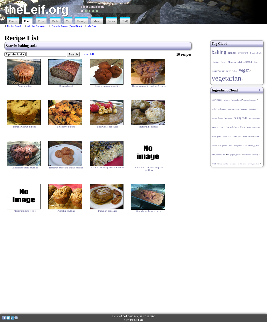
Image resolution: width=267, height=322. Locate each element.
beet (230, 145)
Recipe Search (14, 26)
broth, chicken (253, 164)
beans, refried (248, 137)
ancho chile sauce (249, 100)
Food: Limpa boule (92, 6)
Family (81, 21)
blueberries (247, 155)
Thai (235, 71)
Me (68, 21)
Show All (87, 54)
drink (259, 53)
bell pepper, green (251, 145)
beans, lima (227, 137)
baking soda (240, 117)
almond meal (237, 100)
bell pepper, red (218, 154)
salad (240, 62)
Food (27, 21)
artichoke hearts (233, 109)
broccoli (233, 164)
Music (97, 21)
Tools (55, 21)
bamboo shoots (254, 118)
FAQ (125, 21)
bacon (214, 118)
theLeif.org (36, 9)
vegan (244, 70)
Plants (12, 21)
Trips (41, 21)
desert (252, 53)
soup (221, 70)
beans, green (216, 136)
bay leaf (229, 127)
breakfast (243, 53)
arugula (244, 109)
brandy (255, 155)
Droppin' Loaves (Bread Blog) (67, 26)
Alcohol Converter (36, 26)
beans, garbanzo (253, 127)
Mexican (232, 62)
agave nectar (217, 100)
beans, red (237, 136)
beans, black (240, 127)
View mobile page (133, 319)
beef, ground (222, 146)
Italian (223, 62)
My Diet (92, 26)
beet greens (238, 146)
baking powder (225, 118)
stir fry (228, 71)
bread (232, 53)
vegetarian (226, 78)
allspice (227, 100)
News (111, 21)
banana (215, 127)
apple (214, 109)
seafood (247, 61)
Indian (216, 62)
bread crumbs (223, 164)
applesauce (222, 109)
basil (222, 127)
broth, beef (242, 164)
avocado (252, 109)
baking (219, 52)
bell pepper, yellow (234, 155)
